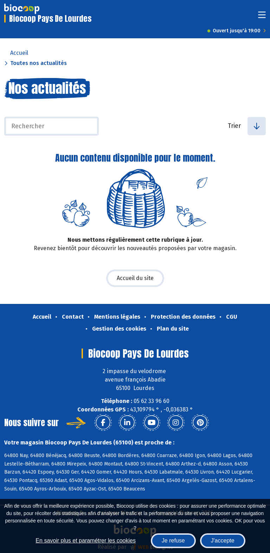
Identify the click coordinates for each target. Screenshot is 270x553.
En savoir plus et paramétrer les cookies (86, 541)
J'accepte (222, 541)
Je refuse (173, 541)
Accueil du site (135, 278)
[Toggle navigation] (262, 17)
